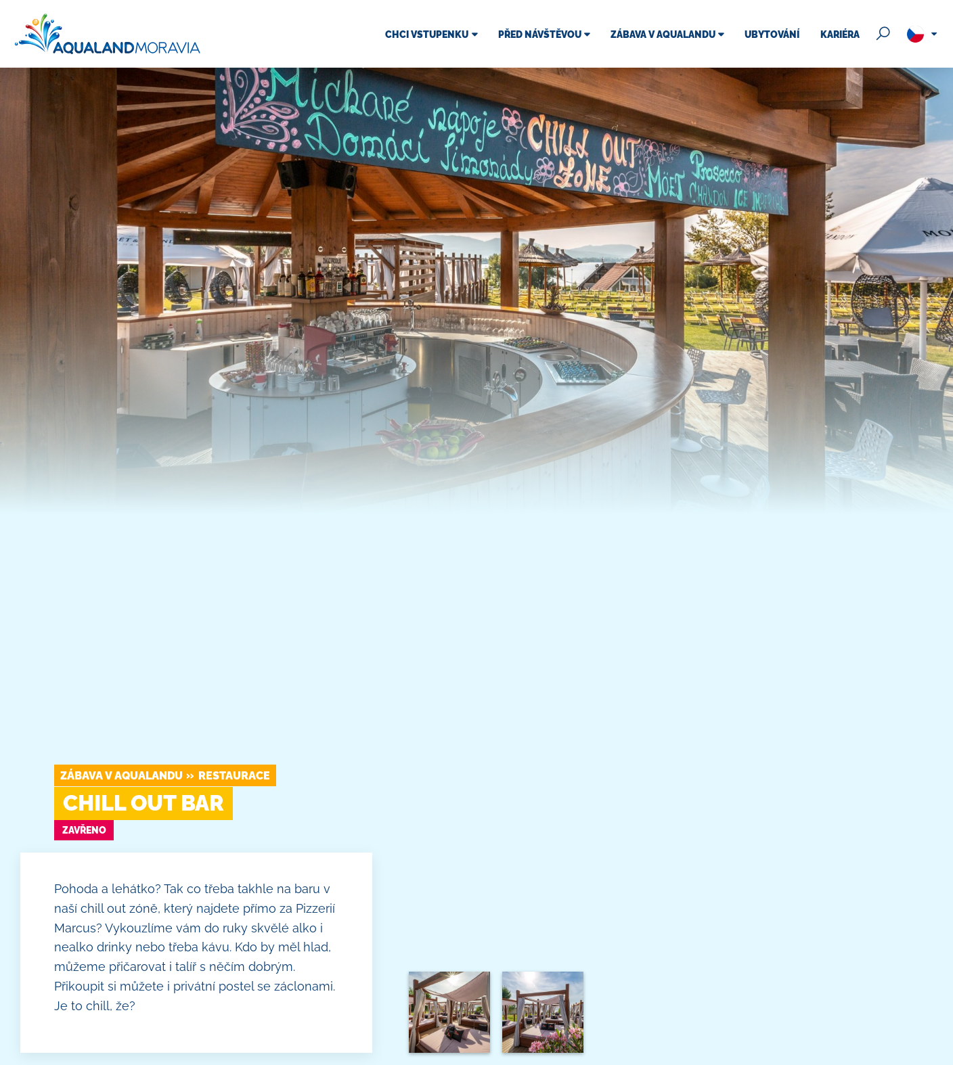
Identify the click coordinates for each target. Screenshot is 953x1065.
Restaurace (234, 775)
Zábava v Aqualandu (121, 775)
